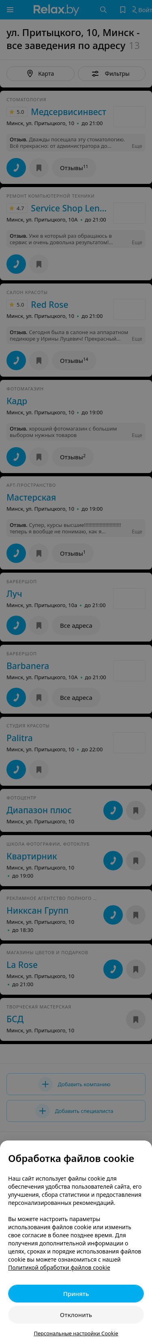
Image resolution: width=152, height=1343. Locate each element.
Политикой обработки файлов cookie (59, 1267)
